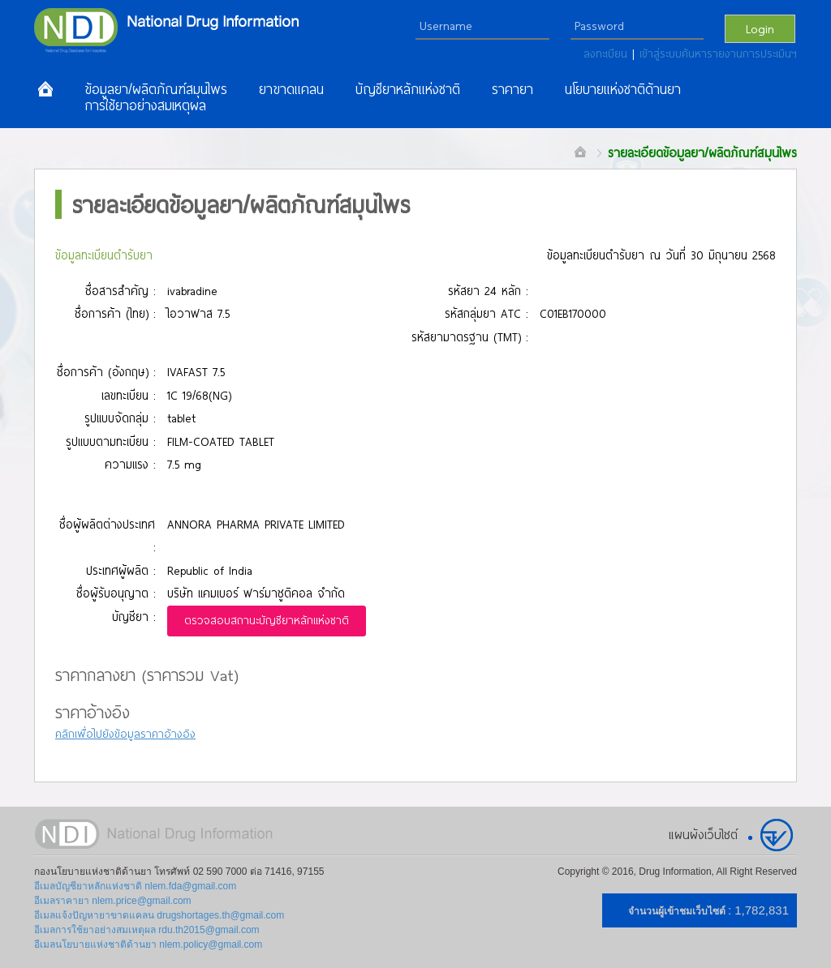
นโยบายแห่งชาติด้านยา (623, 89)
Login (760, 28)
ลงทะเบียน (607, 53)
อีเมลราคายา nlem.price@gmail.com (113, 900)
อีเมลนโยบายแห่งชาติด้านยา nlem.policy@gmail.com (148, 944)
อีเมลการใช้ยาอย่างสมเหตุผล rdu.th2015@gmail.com (147, 930)
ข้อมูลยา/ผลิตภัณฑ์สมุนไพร (155, 89)
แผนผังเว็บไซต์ (703, 834)
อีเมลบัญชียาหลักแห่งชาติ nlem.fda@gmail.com (135, 886)
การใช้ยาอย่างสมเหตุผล (145, 105)
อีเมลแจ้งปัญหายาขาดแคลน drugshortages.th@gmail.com (159, 915)
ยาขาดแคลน (291, 89)
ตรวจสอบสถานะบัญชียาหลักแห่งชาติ (266, 620)
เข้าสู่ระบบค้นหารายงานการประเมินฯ (718, 53)
